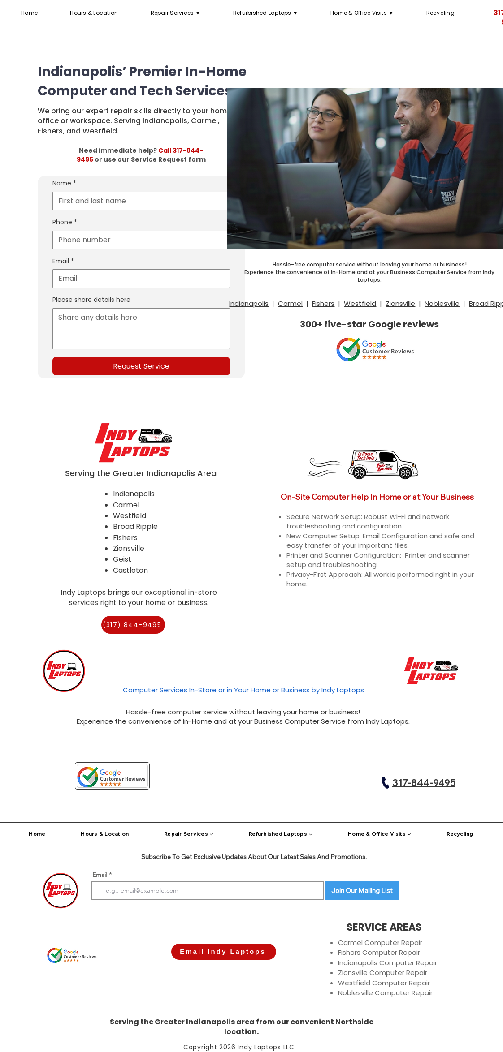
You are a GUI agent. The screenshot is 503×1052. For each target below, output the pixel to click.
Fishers (323, 303)
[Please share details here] (141, 328)
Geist (122, 559)
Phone (64, 222)
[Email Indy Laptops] (223, 952)
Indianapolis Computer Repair (387, 962)
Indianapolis (249, 303)
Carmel (290, 303)
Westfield (360, 303)
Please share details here (91, 300)
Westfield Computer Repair (384, 983)
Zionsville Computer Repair (382, 972)
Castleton (130, 570)
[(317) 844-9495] (133, 625)
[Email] (138, 279)
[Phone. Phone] (138, 240)
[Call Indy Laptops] (385, 782)
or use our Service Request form (149, 159)
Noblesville (442, 303)
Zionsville (400, 303)
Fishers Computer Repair (379, 952)
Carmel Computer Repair (380, 942)
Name (64, 183)
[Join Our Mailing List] (362, 890)
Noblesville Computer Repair (385, 992)
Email (63, 261)
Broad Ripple (135, 526)
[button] (265, 13)
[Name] (138, 201)
